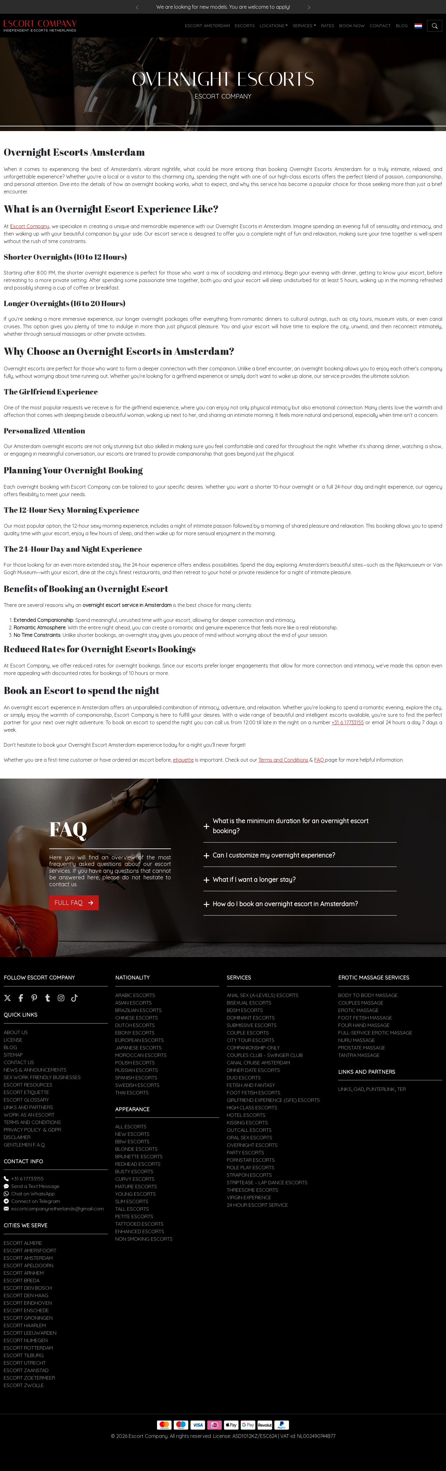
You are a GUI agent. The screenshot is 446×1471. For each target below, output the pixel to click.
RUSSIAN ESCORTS (136, 1070)
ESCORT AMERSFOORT (30, 1250)
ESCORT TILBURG (24, 1355)
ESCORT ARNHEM (24, 1273)
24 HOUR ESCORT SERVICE (257, 1205)
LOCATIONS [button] (272, 25)
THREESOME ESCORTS (252, 1190)
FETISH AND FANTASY (251, 1085)
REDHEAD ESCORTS (137, 1164)
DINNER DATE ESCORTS (253, 1070)
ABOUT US (16, 1032)
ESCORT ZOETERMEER (29, 1378)
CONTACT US (19, 1062)
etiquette (183, 760)
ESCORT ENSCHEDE (26, 1310)
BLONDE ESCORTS (136, 1149)
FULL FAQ (74, 903)
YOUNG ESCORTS (135, 1194)
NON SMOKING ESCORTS (144, 1239)
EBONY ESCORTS (134, 1032)
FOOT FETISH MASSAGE (365, 1017)
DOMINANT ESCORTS (251, 1017)
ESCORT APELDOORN (28, 1265)
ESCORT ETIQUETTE (26, 1092)
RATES (327, 25)
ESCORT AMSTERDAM (207, 25)
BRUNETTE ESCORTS (139, 1156)
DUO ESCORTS (244, 1077)
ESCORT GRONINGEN (28, 1318)
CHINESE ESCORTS (136, 1017)
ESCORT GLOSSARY (26, 1100)
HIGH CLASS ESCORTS (252, 1107)
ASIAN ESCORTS (133, 1002)
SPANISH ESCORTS (136, 1077)
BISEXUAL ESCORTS (249, 1002)
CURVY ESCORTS (134, 1179)
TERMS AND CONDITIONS (32, 1122)
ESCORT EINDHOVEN (28, 1303)
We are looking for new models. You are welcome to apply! (223, 7)
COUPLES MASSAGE (360, 1002)
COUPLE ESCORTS (248, 1032)
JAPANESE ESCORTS (138, 1047)
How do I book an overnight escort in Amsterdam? (285, 904)
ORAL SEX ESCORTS (249, 1137)
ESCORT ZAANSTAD (26, 1370)
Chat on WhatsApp (33, 1193)
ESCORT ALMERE (23, 1243)
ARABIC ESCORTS (135, 995)
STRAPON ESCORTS (249, 1175)
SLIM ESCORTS (131, 1201)
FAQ (319, 760)
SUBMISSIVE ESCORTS (252, 1025)
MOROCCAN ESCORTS (141, 1055)
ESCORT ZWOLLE (24, 1385)
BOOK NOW (352, 25)
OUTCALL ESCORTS (249, 1130)
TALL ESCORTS (132, 1209)
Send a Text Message (35, 1186)
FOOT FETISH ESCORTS (253, 1092)
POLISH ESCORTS (135, 1062)
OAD (358, 1089)
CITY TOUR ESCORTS (250, 1040)
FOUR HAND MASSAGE (364, 1025)
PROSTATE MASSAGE (361, 1047)
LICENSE (13, 1040)
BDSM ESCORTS (245, 1010)
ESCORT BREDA (22, 1280)
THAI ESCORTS (132, 1092)
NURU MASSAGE (356, 1040)
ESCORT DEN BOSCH (28, 1288)
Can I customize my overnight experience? (274, 855)
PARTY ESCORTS (245, 1152)
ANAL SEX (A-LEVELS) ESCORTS (262, 995)
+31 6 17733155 (348, 722)
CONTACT (380, 25)
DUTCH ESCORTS (135, 1025)
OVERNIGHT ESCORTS (252, 1145)
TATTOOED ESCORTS (139, 1224)
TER (401, 1089)
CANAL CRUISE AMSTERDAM (258, 1062)
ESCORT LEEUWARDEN (30, 1333)
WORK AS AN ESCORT (29, 1115)
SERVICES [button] (302, 25)
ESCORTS (245, 25)
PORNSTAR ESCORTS (251, 1160)
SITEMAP (13, 1055)
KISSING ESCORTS (247, 1122)
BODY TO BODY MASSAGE (368, 995)
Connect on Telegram (35, 1201)
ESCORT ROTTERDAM (28, 1348)
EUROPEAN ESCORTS (139, 1040)
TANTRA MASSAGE (359, 1055)
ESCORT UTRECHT (25, 1363)
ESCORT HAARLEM (25, 1325)
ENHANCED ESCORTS (139, 1231)
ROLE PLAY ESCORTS (250, 1167)
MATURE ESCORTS (136, 1186)
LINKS (344, 1089)
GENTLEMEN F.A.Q (24, 1144)
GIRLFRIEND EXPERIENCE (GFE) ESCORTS (273, 1100)
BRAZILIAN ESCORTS (138, 1010)
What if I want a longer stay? (254, 879)
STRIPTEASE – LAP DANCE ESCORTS (267, 1182)
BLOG (402, 25)
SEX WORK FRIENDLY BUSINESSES (42, 1077)
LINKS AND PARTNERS (28, 1107)
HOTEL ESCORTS (246, 1115)
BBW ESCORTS (132, 1141)
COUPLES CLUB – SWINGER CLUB (265, 1055)
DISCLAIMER (17, 1137)
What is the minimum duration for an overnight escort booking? (290, 826)
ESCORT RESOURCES (28, 1085)
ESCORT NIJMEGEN (26, 1340)
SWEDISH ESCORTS (137, 1085)
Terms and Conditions (283, 760)
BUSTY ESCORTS (134, 1171)
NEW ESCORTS (132, 1134)
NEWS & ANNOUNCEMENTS (35, 1070)
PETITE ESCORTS (134, 1216)
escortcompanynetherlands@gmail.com (57, 1208)
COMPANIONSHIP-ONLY (253, 1047)
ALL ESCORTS (130, 1126)
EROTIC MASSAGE (358, 1010)
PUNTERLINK (380, 1089)
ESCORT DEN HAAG (26, 1295)
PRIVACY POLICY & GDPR (32, 1129)
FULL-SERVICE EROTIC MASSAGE (375, 1032)
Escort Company (30, 226)
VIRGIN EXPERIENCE (249, 1197)
